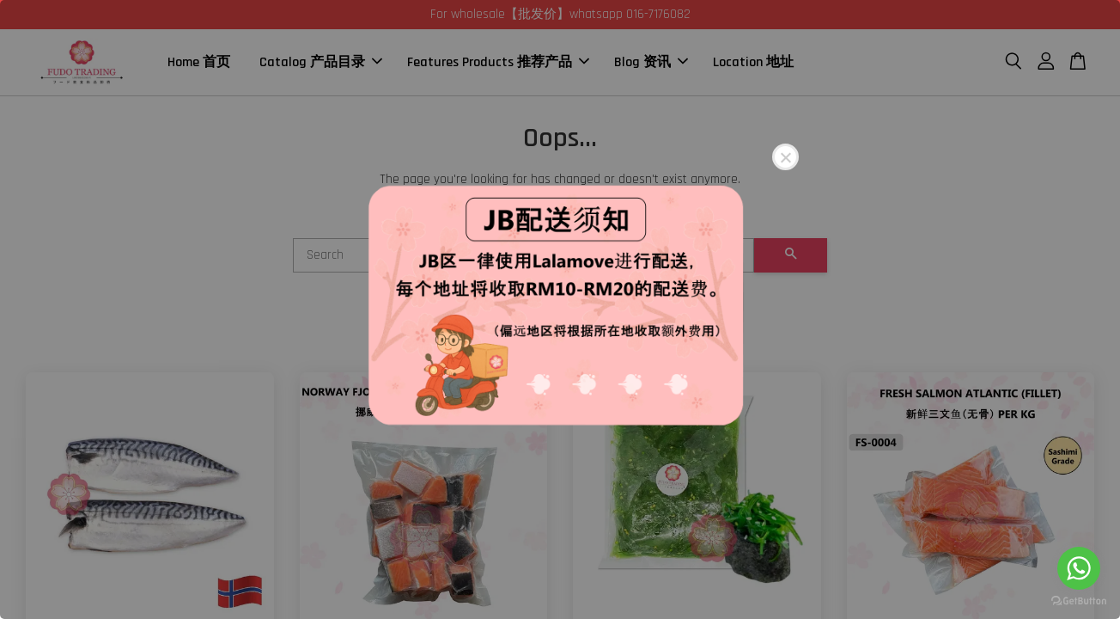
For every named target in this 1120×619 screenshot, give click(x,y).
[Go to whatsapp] (1078, 568)
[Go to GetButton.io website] (1078, 601)
